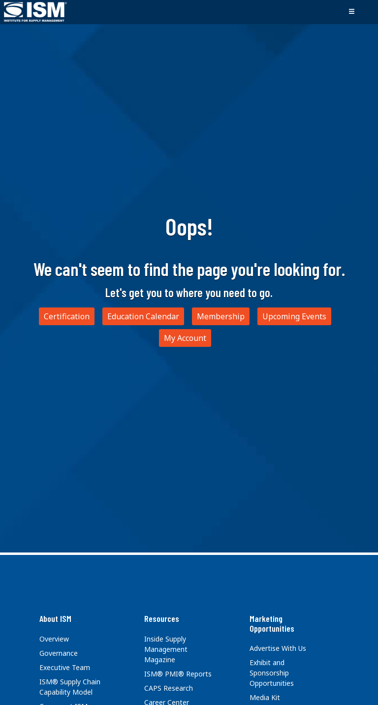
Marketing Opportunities (272, 623)
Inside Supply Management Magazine (166, 649)
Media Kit (265, 697)
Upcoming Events (294, 316)
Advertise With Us (278, 648)
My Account (185, 338)
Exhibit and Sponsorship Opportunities (272, 673)
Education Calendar (143, 316)
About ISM (55, 618)
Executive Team (64, 667)
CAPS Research (168, 688)
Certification (67, 316)
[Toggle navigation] (351, 12)
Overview (54, 639)
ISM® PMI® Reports (178, 673)
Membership (221, 316)
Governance (58, 653)
